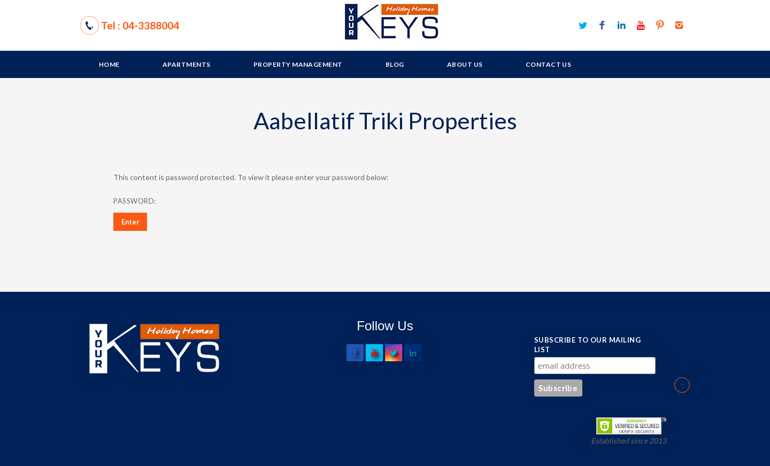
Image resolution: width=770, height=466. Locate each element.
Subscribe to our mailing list (587, 345)
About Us (465, 64)
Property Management (298, 64)
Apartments (187, 64)
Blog (395, 64)
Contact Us (549, 64)
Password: (183, 201)
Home (109, 64)
